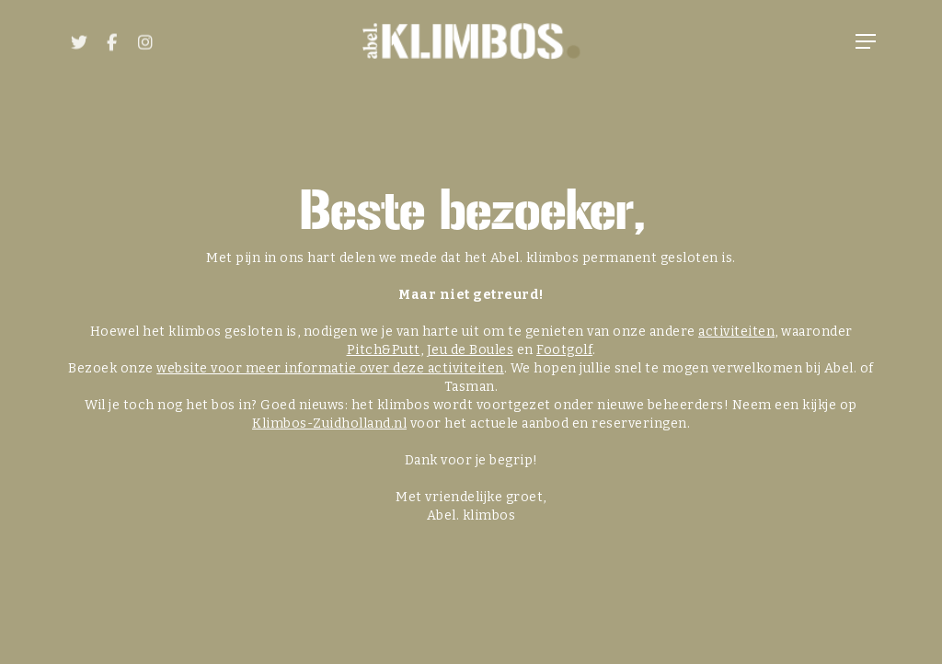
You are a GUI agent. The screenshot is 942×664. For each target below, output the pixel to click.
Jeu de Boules (470, 350)
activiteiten (736, 331)
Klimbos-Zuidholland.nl (329, 423)
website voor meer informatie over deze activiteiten (330, 368)
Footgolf (564, 350)
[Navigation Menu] (866, 41)
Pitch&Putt (383, 350)
